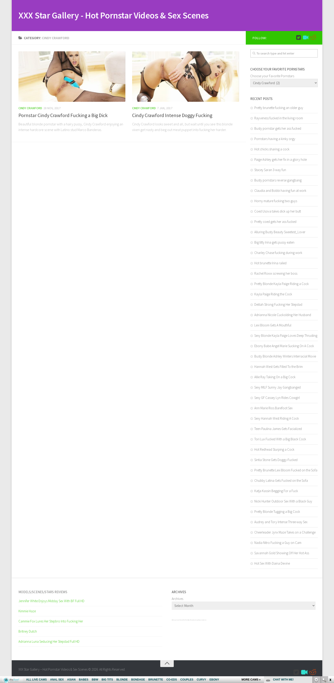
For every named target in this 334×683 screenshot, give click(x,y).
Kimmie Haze (27, 611)
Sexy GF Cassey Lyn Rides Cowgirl (277, 398)
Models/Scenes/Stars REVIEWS (42, 592)
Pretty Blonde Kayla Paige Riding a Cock (281, 284)
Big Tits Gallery (191, 620)
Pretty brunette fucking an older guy (278, 108)
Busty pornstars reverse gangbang (278, 181)
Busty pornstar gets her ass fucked (277, 129)
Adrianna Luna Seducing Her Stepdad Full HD (48, 642)
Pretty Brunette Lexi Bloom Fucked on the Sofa (285, 470)
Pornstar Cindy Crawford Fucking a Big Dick (63, 116)
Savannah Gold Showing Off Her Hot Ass (281, 553)
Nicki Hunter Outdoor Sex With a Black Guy (283, 502)
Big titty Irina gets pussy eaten (274, 243)
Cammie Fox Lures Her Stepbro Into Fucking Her (50, 622)
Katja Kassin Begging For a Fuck (276, 491)
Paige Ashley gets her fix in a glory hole (280, 160)
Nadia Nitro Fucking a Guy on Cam (277, 543)
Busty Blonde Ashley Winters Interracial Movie (285, 357)
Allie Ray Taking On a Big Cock (275, 377)
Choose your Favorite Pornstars (272, 76)
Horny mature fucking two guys (275, 201)
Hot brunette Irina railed (270, 263)
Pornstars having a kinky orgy (274, 139)
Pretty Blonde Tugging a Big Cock (277, 512)
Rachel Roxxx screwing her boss (275, 274)
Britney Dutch (27, 632)
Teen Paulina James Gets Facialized (278, 429)
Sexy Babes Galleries (200, 620)
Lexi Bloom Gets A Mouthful (272, 325)
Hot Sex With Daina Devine (272, 564)
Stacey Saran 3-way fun (270, 170)
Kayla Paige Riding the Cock (273, 294)
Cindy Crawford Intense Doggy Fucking (172, 116)
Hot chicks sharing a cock (271, 149)
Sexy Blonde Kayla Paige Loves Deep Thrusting (285, 336)
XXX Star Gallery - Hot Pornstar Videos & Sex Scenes (119, 16)
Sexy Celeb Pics (177, 620)
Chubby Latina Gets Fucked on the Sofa (281, 481)
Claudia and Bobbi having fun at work (280, 191)
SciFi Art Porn (184, 620)
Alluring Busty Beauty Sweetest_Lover (279, 232)
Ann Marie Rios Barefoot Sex (273, 408)
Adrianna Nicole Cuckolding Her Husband (282, 315)
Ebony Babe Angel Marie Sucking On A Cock (284, 346)
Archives (177, 599)
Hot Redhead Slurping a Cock (274, 450)
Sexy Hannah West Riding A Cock (276, 419)
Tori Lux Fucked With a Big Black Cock (280, 439)
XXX (172, 620)
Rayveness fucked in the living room (278, 118)
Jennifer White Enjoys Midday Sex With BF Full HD (51, 601)
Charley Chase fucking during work (278, 253)
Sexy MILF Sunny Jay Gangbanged (277, 388)
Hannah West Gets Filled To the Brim (278, 367)
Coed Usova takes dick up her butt (277, 212)
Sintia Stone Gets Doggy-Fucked (276, 460)
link (330, 612)
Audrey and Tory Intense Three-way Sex (280, 522)
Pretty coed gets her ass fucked (275, 222)
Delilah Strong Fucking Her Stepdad (278, 305)
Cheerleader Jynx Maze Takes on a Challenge (285, 533)
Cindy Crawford (30, 108)
